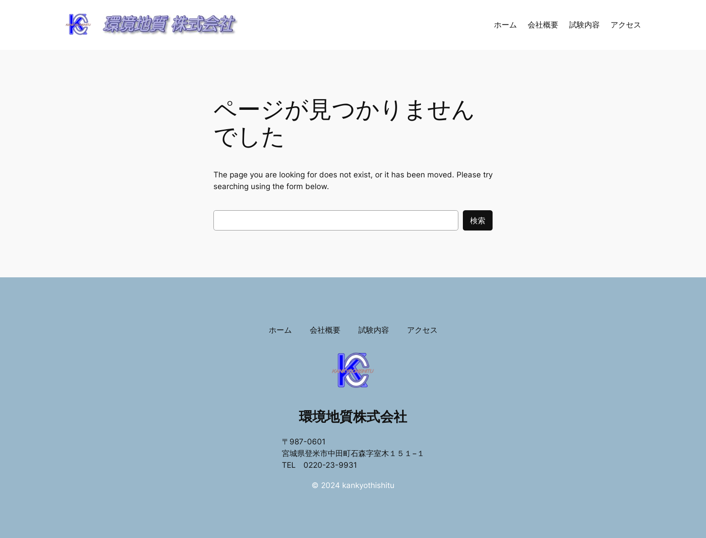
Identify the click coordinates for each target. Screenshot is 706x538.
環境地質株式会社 (353, 416)
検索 (477, 220)
